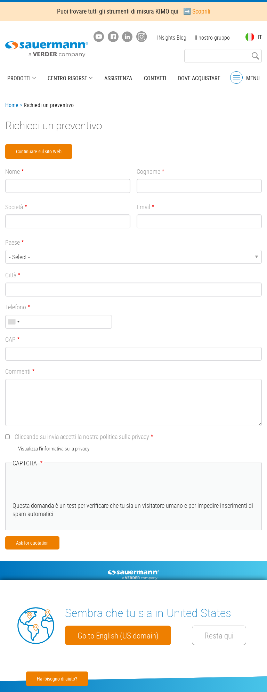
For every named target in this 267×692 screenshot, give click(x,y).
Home (11, 105)
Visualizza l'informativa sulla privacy (53, 448)
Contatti (155, 78)
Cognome (148, 171)
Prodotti (19, 78)
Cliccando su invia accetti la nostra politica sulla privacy (82, 436)
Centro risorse (67, 78)
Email (143, 207)
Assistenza (118, 78)
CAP (10, 339)
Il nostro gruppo (212, 37)
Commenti (18, 371)
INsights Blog (171, 37)
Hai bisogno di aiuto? (57, 678)
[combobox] (14, 321)
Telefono (15, 307)
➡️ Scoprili (196, 11)
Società (14, 207)
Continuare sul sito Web (39, 151)
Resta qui (219, 635)
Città (10, 275)
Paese (12, 242)
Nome (12, 171)
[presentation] (65, 487)
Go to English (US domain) (118, 635)
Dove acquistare (199, 78)
